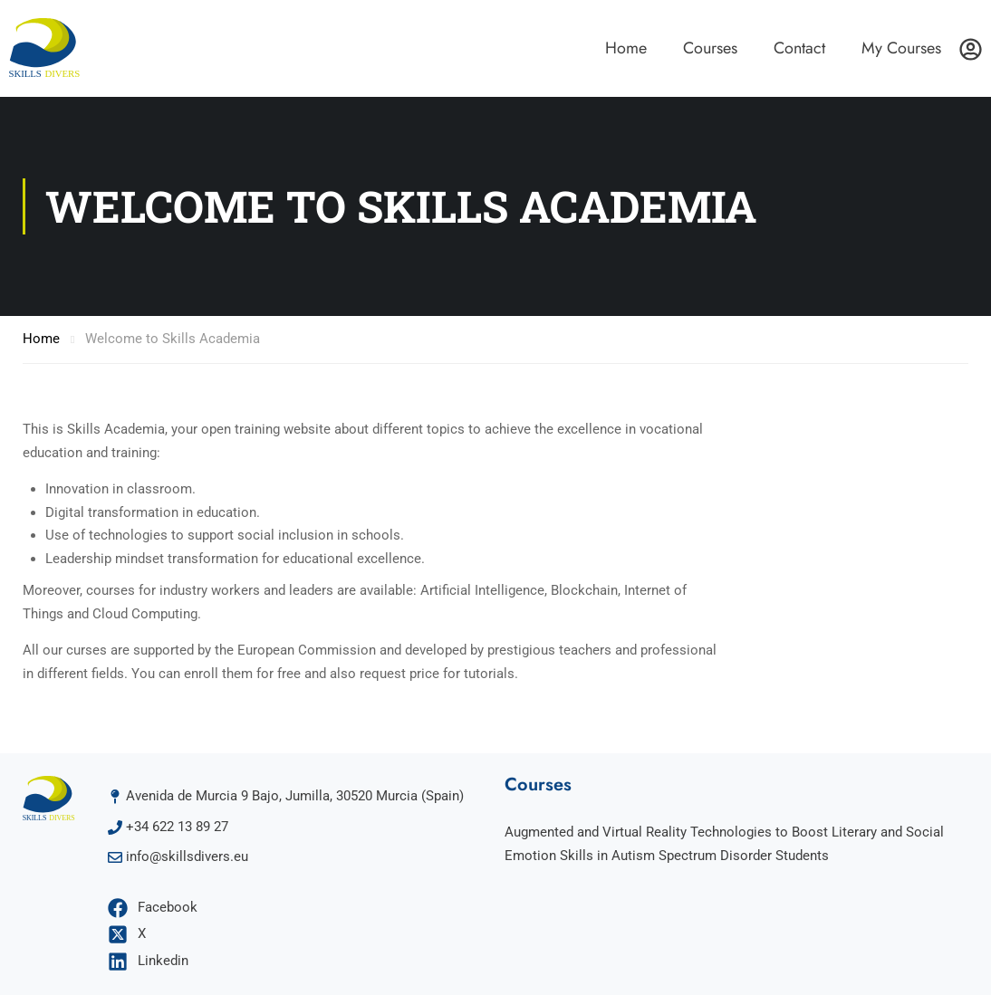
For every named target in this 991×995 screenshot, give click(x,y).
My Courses (901, 48)
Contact (799, 48)
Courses (710, 48)
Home (626, 48)
